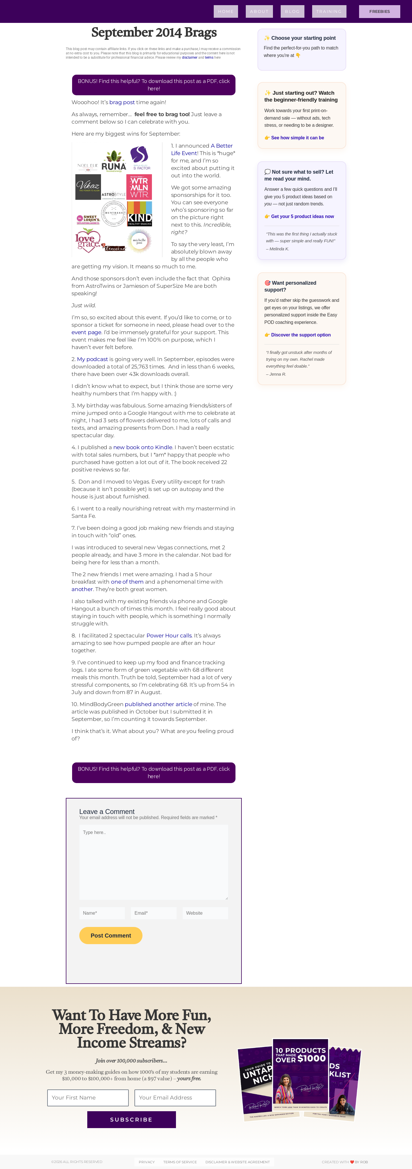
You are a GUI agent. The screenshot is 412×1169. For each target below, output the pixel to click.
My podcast (92, 359)
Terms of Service (180, 1162)
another (82, 589)
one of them (127, 581)
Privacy (147, 1162)
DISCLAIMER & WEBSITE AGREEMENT (237, 1162)
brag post (122, 102)
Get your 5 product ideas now (302, 216)
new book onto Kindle (142, 447)
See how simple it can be (297, 137)
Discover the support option (301, 334)
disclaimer (189, 58)
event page (86, 332)
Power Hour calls (169, 635)
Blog (292, 11)
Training (329, 11)
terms (209, 58)
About (259, 11)
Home (226, 11)
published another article (158, 704)
